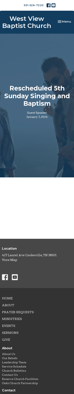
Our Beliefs (9, 358)
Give (6, 340)
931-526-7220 (34, 5)
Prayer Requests (18, 312)
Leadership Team (14, 362)
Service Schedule (14, 366)
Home (7, 298)
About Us (8, 354)
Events (8, 326)
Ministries (12, 319)
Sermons (10, 333)
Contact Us (10, 374)
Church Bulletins (14, 370)
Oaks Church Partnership (20, 383)
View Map (9, 260)
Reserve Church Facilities (20, 379)
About (8, 305)
